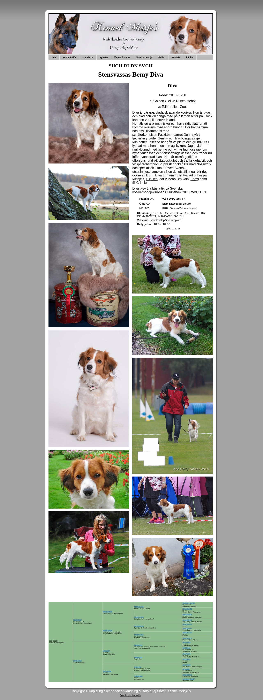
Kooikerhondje (144, 57)
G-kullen (142, 182)
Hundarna (88, 57)
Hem (54, 57)
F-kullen (152, 179)
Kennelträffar (70, 57)
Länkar (190, 57)
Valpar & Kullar (122, 57)
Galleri (161, 57)
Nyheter (104, 57)
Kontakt (176, 57)
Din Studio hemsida (130, 695)
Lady (194, 179)
